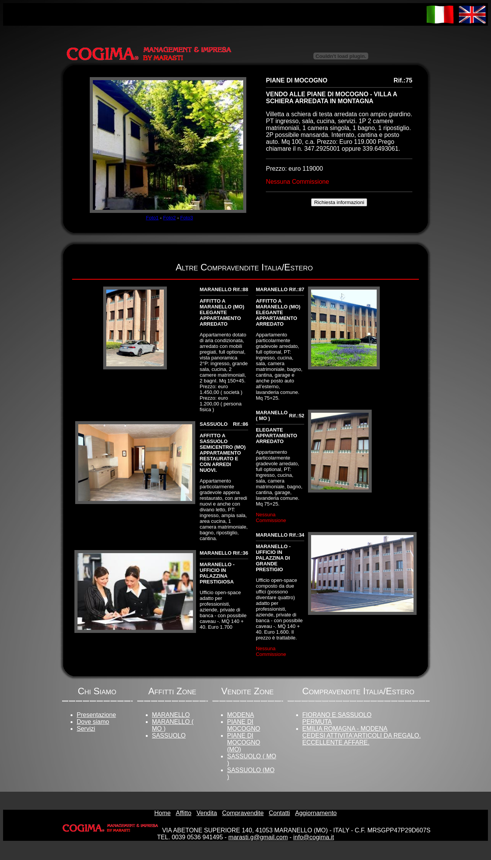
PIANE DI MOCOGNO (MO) (243, 742)
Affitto (183, 813)
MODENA (240, 715)
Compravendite (243, 813)
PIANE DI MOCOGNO (243, 725)
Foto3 (186, 218)
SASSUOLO (169, 735)
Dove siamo (93, 721)
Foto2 (169, 218)
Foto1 (152, 218)
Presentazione (96, 715)
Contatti (279, 813)
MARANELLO (171, 715)
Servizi (86, 728)
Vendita (206, 813)
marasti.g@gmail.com (258, 837)
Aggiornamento (316, 813)
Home (162, 813)
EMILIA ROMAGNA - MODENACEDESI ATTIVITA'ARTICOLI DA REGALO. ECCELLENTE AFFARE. (361, 735)
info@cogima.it (313, 837)
